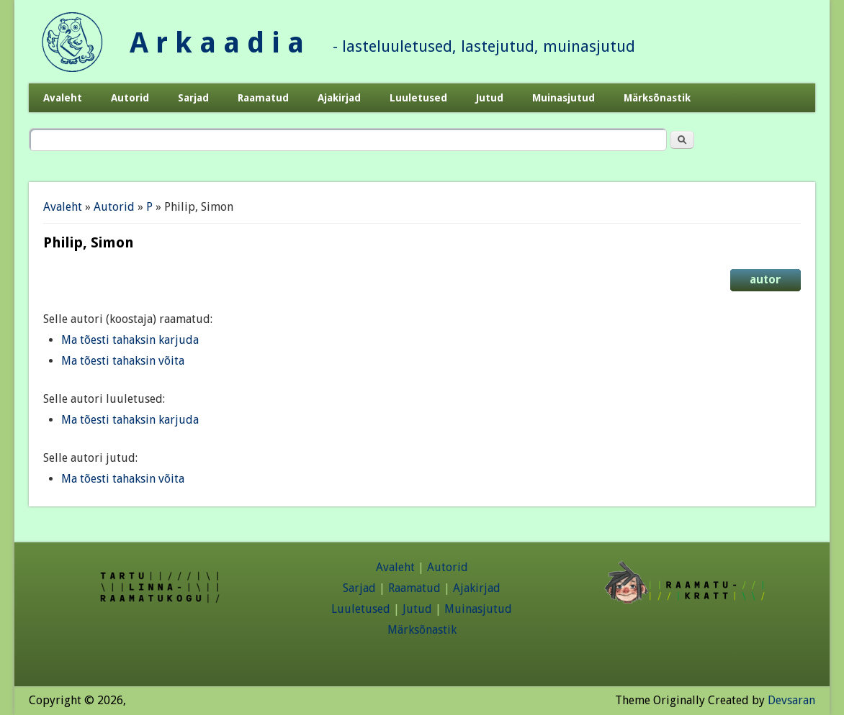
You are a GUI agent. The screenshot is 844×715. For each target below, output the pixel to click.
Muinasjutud (563, 98)
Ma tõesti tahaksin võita (122, 361)
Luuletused (418, 98)
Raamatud (263, 98)
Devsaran (791, 700)
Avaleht (62, 98)
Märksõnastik (657, 98)
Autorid (130, 98)
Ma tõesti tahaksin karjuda (130, 340)
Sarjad (193, 98)
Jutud (489, 98)
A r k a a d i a (217, 43)
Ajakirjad (339, 98)
